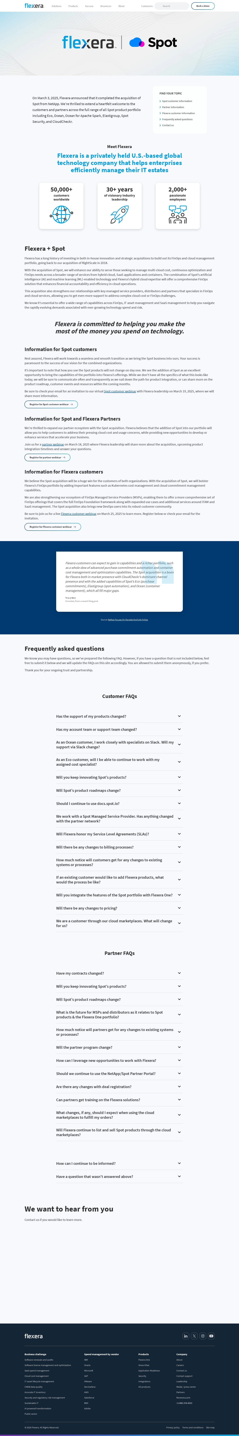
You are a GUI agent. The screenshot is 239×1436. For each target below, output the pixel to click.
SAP (86, 1376)
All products (144, 1386)
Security (142, 1376)
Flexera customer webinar (78, 514)
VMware (88, 1381)
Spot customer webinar (120, 391)
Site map (210, 1427)
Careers (180, 1365)
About (179, 1359)
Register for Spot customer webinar (49, 404)
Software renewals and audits (39, 1359)
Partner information (173, 107)
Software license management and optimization (48, 1365)
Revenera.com (183, 1397)
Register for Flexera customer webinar (51, 526)
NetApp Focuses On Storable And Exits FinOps (128, 619)
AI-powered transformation (38, 1408)
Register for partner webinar (45, 457)
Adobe (87, 1408)
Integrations (144, 1381)
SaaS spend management (37, 1370)
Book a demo (203, 5)
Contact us (168, 125)
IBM (86, 1359)
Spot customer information (177, 101)
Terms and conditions (192, 1427)
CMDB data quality (34, 1386)
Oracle (87, 1365)
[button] (119, 716)
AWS (86, 1392)
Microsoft (88, 1370)
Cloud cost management (37, 1376)
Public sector (31, 1413)
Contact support (184, 1376)
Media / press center (186, 1386)
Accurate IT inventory (35, 1392)
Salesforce (89, 1397)
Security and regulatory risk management (45, 1397)
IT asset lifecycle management (39, 1381)
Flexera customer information (178, 113)
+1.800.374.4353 (184, 1403)
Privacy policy (173, 1427)
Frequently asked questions (177, 119)
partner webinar (53, 444)
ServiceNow (90, 1386)
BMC (86, 1403)
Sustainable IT (31, 1403)
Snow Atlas (143, 1365)
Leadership (181, 1381)
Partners (180, 1392)
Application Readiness (149, 1370)
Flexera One (144, 1359)
